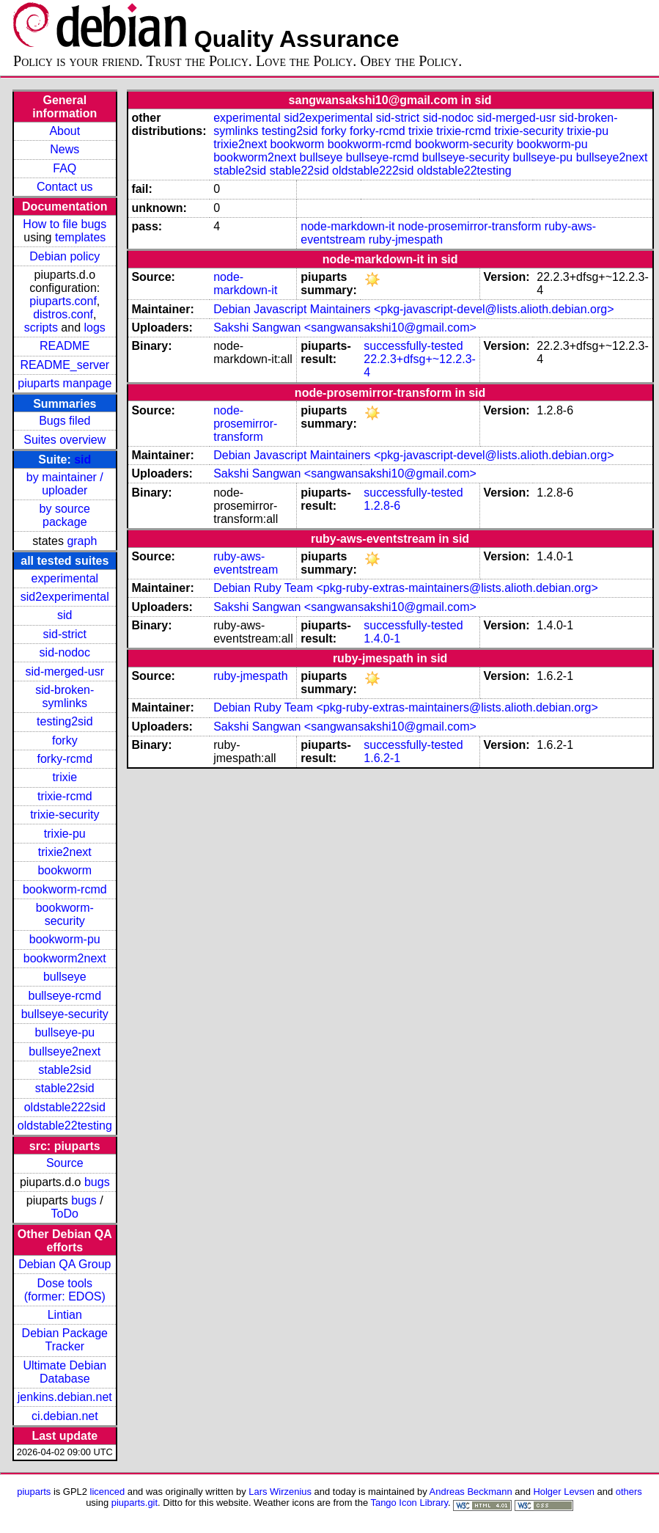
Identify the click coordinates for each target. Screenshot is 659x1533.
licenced (107, 1491)
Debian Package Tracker (65, 1340)
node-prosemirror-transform (470, 226)
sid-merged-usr (64, 671)
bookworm (64, 870)
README (64, 346)
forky (65, 740)
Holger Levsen (563, 1491)
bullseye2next (64, 1051)
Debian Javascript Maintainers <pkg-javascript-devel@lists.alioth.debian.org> (413, 309)
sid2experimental (65, 596)
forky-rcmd (65, 759)
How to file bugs (64, 224)
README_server (64, 365)
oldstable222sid (65, 1107)
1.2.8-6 (382, 506)
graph (82, 541)
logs (95, 327)
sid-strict (65, 634)
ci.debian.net (65, 1416)
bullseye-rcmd (64, 995)
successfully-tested (413, 346)
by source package (65, 515)
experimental (64, 578)
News (64, 149)
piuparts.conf (63, 301)
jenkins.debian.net (65, 1397)
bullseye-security (64, 1014)
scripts (41, 327)
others (629, 1491)
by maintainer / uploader (64, 484)
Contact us (64, 186)
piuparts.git (134, 1502)
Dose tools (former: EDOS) (65, 1290)
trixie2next (65, 852)
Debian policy (64, 256)
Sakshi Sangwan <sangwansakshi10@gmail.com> (344, 327)
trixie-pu (65, 833)
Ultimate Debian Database (64, 1372)
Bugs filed (64, 420)
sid (82, 459)
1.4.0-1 (382, 638)
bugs (97, 1182)
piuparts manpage (64, 383)
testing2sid (65, 721)
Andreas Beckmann (471, 1491)
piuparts (34, 1491)
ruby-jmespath (406, 239)
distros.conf (63, 314)
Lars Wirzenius (280, 1491)
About (64, 131)
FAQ (64, 168)
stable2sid (64, 1070)
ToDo (64, 1213)
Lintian (65, 1315)
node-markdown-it (347, 226)
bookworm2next (64, 958)
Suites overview (64, 439)
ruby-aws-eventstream (245, 563)
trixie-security (64, 814)
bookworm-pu (64, 939)
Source (65, 1163)
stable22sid (65, 1088)
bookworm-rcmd (65, 889)
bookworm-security (65, 914)
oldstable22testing (65, 1125)
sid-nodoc (65, 652)
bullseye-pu (64, 1032)
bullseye (64, 976)
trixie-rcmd (64, 796)
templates (80, 237)
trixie (64, 777)
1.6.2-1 (382, 758)
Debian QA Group (64, 1264)
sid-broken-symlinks (64, 696)
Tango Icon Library (409, 1502)
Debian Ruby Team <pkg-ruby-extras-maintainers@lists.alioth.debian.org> (405, 588)
